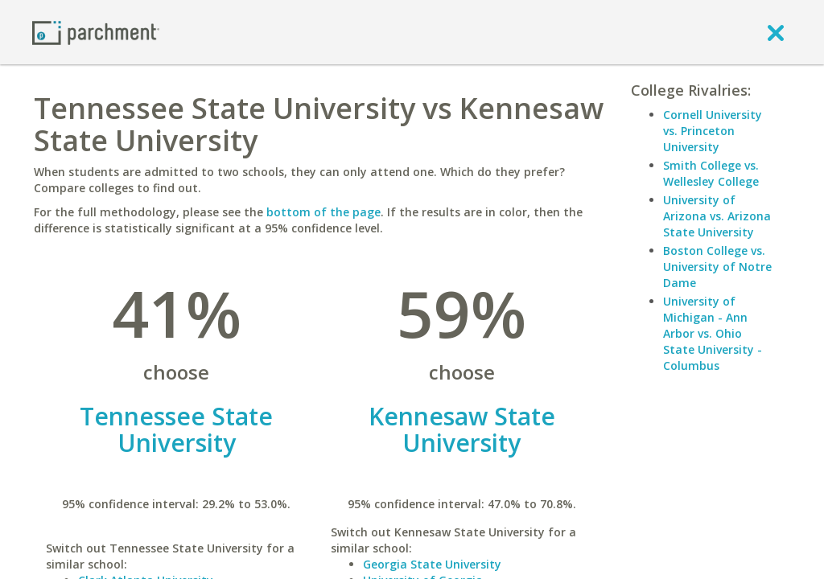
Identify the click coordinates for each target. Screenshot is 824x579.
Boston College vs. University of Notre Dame (717, 266)
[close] (776, 32)
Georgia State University (432, 564)
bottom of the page (323, 212)
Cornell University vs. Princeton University (712, 130)
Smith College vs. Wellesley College (711, 173)
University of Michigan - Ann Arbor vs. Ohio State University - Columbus (712, 333)
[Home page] (95, 31)
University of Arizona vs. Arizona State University (717, 216)
